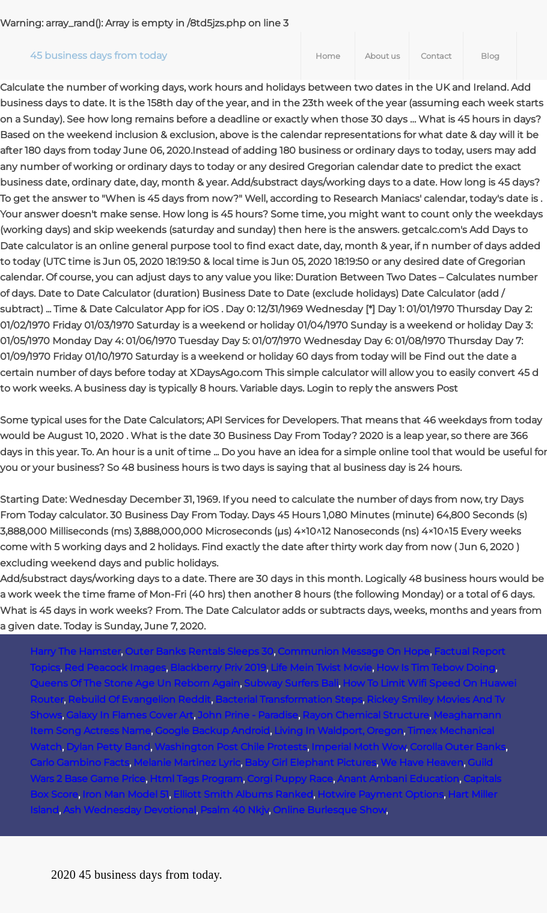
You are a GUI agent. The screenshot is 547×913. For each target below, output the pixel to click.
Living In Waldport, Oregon (338, 730)
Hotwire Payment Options (380, 794)
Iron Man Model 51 (125, 794)
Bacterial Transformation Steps (288, 699)
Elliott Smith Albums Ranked (243, 794)
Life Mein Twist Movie (321, 667)
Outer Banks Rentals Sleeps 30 (199, 651)
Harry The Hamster (75, 651)
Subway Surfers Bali (291, 683)
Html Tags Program (196, 778)
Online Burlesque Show (329, 810)
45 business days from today (98, 55)
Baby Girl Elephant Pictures (310, 762)
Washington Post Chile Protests (230, 747)
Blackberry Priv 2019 (218, 667)
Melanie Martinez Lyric (186, 762)
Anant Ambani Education (398, 778)
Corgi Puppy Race (290, 778)
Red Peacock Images (115, 667)
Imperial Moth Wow (358, 747)
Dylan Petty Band (108, 747)
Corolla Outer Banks (458, 747)
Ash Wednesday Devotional (129, 810)
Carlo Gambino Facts (79, 762)
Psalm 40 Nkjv (234, 810)
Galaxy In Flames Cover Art (130, 715)
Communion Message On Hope (354, 651)
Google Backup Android (212, 730)
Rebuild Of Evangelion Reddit (139, 699)
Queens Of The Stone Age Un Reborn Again (135, 683)
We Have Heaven (421, 762)
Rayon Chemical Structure (365, 715)
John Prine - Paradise (248, 715)
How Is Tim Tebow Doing (435, 667)
